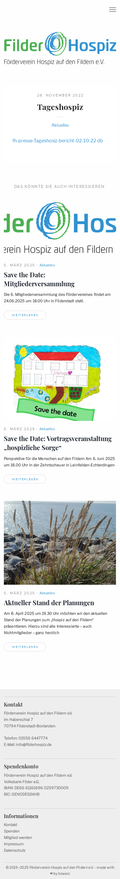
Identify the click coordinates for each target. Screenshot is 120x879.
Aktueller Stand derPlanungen (49, 603)
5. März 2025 (19, 265)
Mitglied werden (18, 837)
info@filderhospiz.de (34, 744)
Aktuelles (60, 125)
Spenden (12, 831)
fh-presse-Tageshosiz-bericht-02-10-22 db (57, 141)
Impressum (14, 844)
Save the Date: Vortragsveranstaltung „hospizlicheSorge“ (58, 443)
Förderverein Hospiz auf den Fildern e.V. (61, 868)
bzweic (64, 874)
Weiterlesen (25, 315)
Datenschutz (15, 850)
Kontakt (10, 825)
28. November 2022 (60, 95)
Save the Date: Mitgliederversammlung (39, 279)
